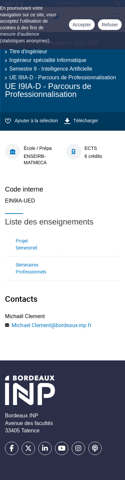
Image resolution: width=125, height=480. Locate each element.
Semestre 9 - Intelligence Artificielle (50, 69)
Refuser (110, 24)
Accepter (82, 24)
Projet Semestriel (26, 244)
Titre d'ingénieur (28, 51)
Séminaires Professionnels (31, 268)
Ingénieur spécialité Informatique (47, 60)
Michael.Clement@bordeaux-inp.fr (51, 325)
